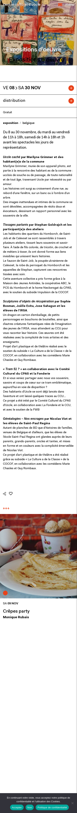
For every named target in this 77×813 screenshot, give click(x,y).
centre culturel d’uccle (21, 5)
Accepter (17, 807)
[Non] (72, 803)
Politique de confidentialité (52, 807)
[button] (60, 5)
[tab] (38, 88)
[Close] (69, 5)
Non (29, 807)
